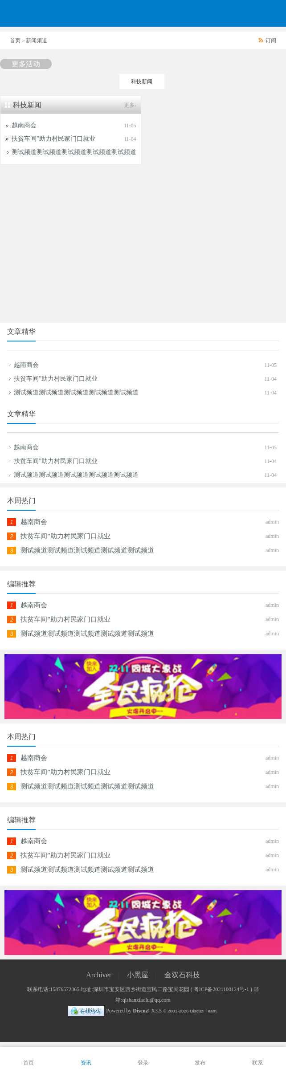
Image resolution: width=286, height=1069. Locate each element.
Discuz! (141, 1011)
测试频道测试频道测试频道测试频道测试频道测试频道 (86, 152)
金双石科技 (182, 975)
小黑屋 (137, 975)
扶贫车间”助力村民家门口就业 (53, 138)
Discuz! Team (203, 1010)
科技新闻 (141, 81)
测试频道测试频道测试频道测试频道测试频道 (76, 392)
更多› (130, 105)
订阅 (271, 40)
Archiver (98, 975)
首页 (15, 40)
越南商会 (24, 125)
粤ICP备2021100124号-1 (221, 989)
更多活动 (26, 64)
